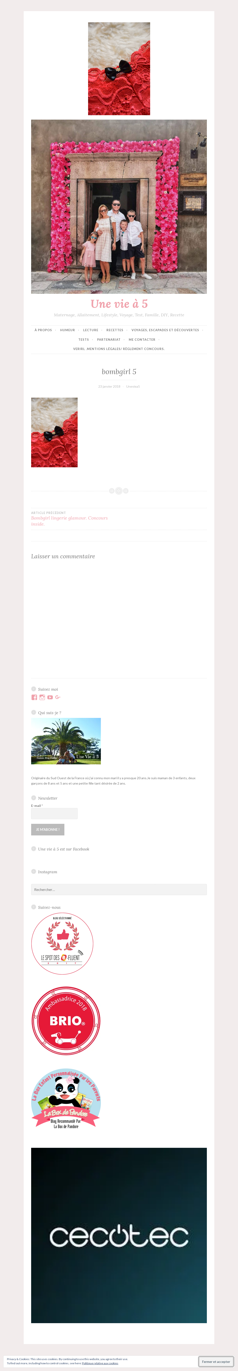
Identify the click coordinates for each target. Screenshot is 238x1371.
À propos (43, 330)
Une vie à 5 (119, 303)
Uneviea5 (133, 386)
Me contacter (142, 339)
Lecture (90, 330)
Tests (83, 339)
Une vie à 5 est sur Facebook (63, 848)
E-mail (37, 806)
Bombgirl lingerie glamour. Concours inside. (75, 519)
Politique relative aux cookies (100, 1363)
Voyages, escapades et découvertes (165, 330)
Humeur (67, 330)
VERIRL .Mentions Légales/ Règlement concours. (119, 349)
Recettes (114, 330)
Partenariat (109, 339)
